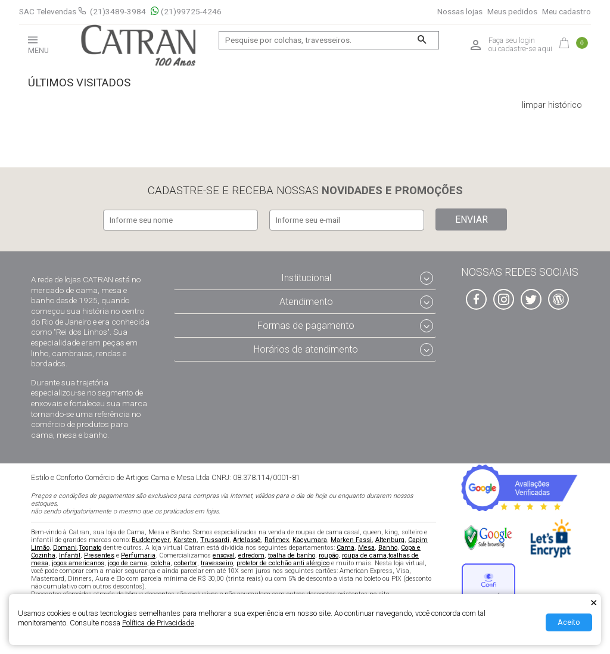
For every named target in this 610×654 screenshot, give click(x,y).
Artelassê (247, 538)
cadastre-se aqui (525, 48)
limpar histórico (552, 105)
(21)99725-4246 (186, 11)
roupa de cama (364, 554)
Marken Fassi (351, 538)
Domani (65, 546)
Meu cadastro (566, 11)
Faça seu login (511, 40)
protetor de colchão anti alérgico (282, 561)
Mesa (366, 546)
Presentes (99, 554)
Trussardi (214, 538)
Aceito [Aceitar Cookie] (569, 622)
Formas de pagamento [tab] (305, 323)
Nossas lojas (460, 11)
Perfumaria (138, 554)
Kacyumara (309, 538)
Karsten (185, 538)
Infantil (69, 554)
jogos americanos (78, 561)
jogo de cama (127, 561)
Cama (345, 546)
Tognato (90, 546)
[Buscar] (422, 40)
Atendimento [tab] (306, 300)
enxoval (224, 554)
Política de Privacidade (158, 622)
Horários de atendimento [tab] (306, 347)
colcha (160, 561)
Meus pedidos (512, 11)
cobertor (185, 561)
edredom (251, 554)
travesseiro (217, 561)
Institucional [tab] (306, 276)
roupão (328, 554)
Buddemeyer (151, 538)
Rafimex (276, 538)
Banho (387, 546)
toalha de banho (291, 554)
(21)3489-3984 (118, 11)
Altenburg (389, 538)
